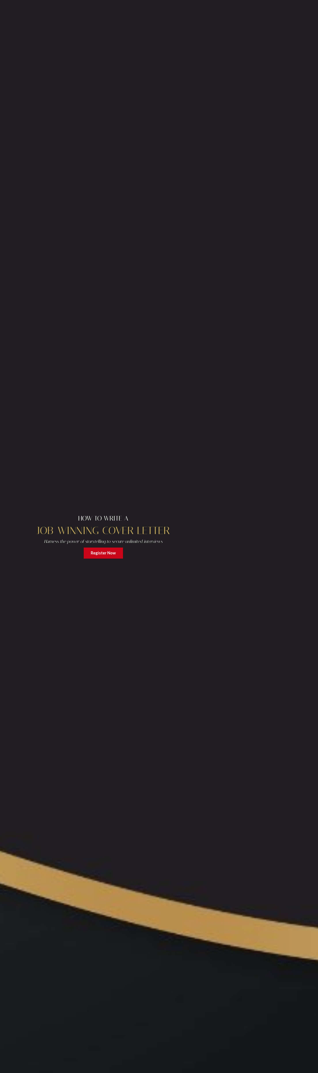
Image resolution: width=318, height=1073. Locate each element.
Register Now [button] (103, 552)
